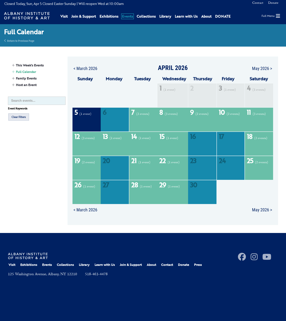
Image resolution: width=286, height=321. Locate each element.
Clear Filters (19, 117)
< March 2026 (85, 68)
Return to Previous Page (20, 40)
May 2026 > (262, 68)
